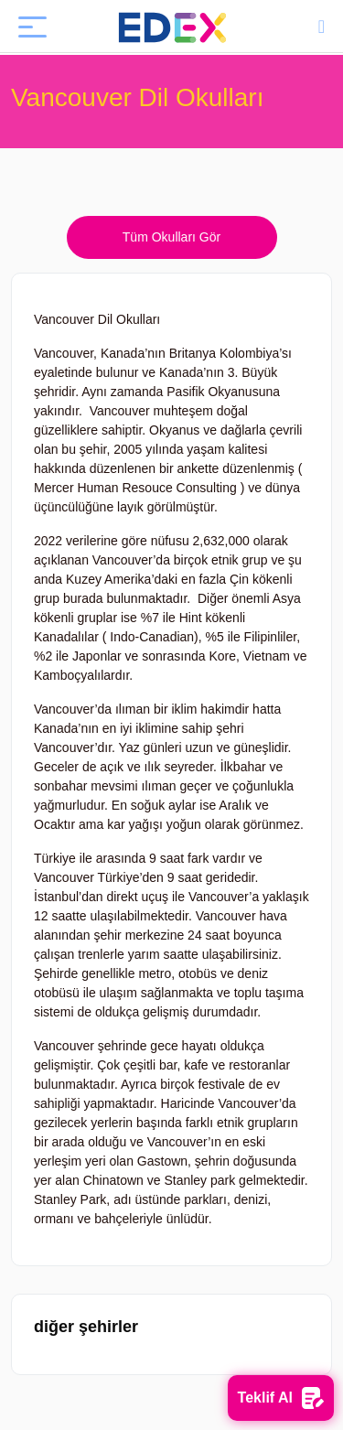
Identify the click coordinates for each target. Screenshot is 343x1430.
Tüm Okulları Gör (171, 237)
